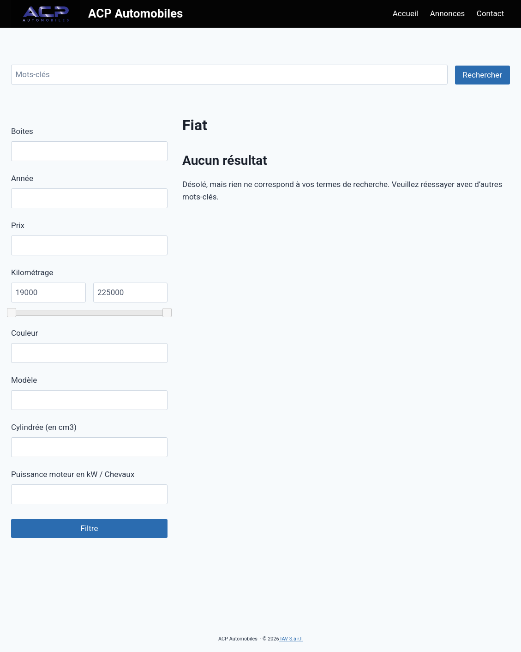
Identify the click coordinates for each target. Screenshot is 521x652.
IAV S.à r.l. (291, 639)
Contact (490, 13)
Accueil (406, 13)
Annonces (447, 13)
